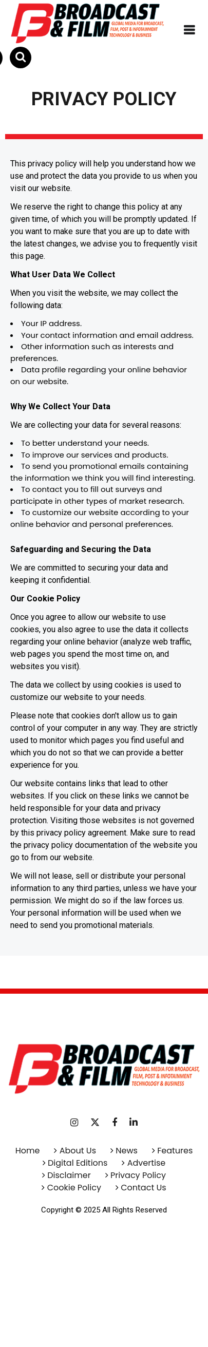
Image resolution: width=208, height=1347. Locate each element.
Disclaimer (68, 1175)
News (127, 1150)
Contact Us (143, 1187)
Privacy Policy (138, 1175)
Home (27, 1150)
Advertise (145, 1163)
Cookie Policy (74, 1187)
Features (175, 1150)
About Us (78, 1150)
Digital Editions (77, 1163)
